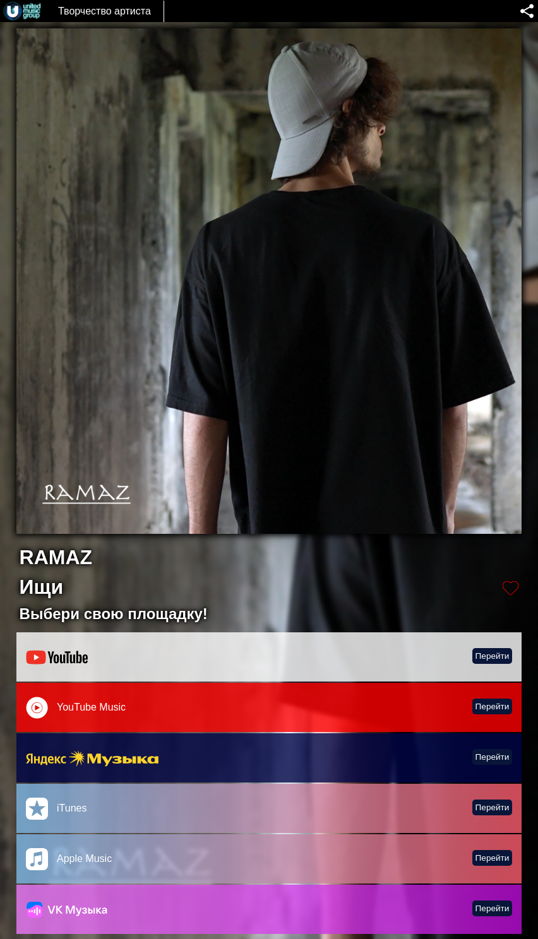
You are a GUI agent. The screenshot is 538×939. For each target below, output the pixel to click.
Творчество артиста (104, 11)
